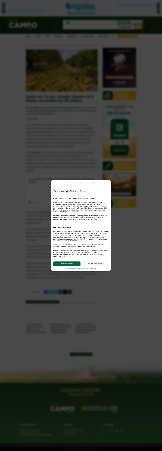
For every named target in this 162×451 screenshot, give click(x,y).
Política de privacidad (83, 268)
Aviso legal (93, 268)
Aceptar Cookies (67, 264)
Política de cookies (82, 252)
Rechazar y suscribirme (95, 264)
